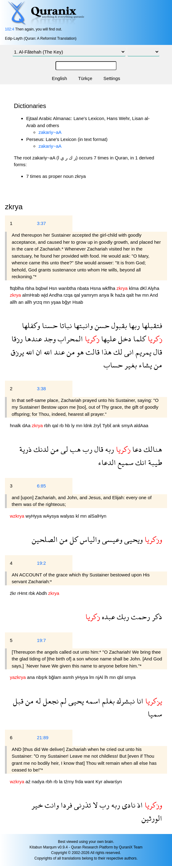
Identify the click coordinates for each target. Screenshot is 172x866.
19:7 (41, 640)
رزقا (17, 338)
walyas (68, 516)
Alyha (153, 288)
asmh (69, 677)
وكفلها (31, 325)
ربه (108, 449)
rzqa (68, 295)
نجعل (50, 701)
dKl (144, 288)
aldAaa (141, 425)
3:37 (41, 223)
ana (31, 677)
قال (156, 352)
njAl (100, 677)
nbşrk (42, 677)
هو (79, 352)
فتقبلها (151, 325)
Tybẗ (107, 425)
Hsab (77, 302)
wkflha (109, 288)
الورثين (151, 818)
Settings (112, 78)
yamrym (90, 295)
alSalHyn (97, 516)
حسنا (49, 325)
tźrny (69, 781)
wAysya (51, 516)
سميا (155, 714)
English (59, 78)
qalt (130, 295)
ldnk (88, 425)
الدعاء (107, 462)
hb (68, 425)
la (61, 781)
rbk (32, 593)
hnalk (16, 425)
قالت (92, 352)
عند (58, 352)
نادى (127, 805)
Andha (56, 295)
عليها (107, 338)
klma (134, 288)
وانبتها (82, 325)
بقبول (118, 325)
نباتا (65, 325)
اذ (139, 805)
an (21, 302)
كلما (138, 338)
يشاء (144, 365)
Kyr (100, 781)
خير (37, 805)
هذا (106, 352)
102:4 (9, 29)
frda (79, 781)
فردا (65, 805)
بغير (130, 365)
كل (73, 539)
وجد (49, 338)
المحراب (69, 338)
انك (139, 462)
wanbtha (68, 288)
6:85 (41, 485)
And (154, 295)
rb (62, 425)
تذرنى (81, 805)
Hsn (54, 288)
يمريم (142, 352)
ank (117, 425)
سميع (124, 462)
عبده (107, 616)
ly (73, 425)
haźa (120, 295)
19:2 (41, 563)
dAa (27, 425)
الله (47, 352)
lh (106, 677)
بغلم (107, 701)
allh (14, 302)
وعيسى (111, 539)
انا (139, 701)
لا (94, 805)
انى (128, 352)
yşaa (56, 302)
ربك (122, 616)
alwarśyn (113, 781)
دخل (123, 338)
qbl (121, 677)
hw (138, 295)
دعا (136, 449)
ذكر (156, 616)
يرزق (17, 352)
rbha (30, 288)
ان (38, 352)
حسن (101, 325)
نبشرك (125, 701)
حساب (113, 365)
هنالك (152, 449)
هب (74, 449)
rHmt (23, 593)
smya (130, 677)
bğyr (67, 302)
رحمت (139, 616)
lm (92, 677)
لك (117, 352)
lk (112, 295)
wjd (45, 295)
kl (78, 516)
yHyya (82, 677)
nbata (83, 288)
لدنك (40, 449)
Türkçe (85, 78)
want (90, 781)
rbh (48, 425)
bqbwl (42, 288)
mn (145, 295)
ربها (133, 325)
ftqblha (17, 288)
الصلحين (45, 539)
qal (77, 295)
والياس (89, 539)
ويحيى (132, 539)
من (70, 352)
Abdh (42, 593)
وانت (51, 805)
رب (86, 449)
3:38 (41, 388)
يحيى (75, 701)
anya (104, 295)
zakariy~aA (50, 132)
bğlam (56, 677)
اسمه (92, 701)
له (37, 701)
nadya (39, 781)
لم (63, 701)
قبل (18, 701)
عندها (32, 338)
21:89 (43, 737)
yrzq (38, 302)
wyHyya (34, 516)
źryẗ (97, 425)
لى (63, 449)
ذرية (25, 449)
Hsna (96, 288)
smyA (127, 425)
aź (29, 781)
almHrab (31, 295)
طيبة (154, 462)
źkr (13, 593)
